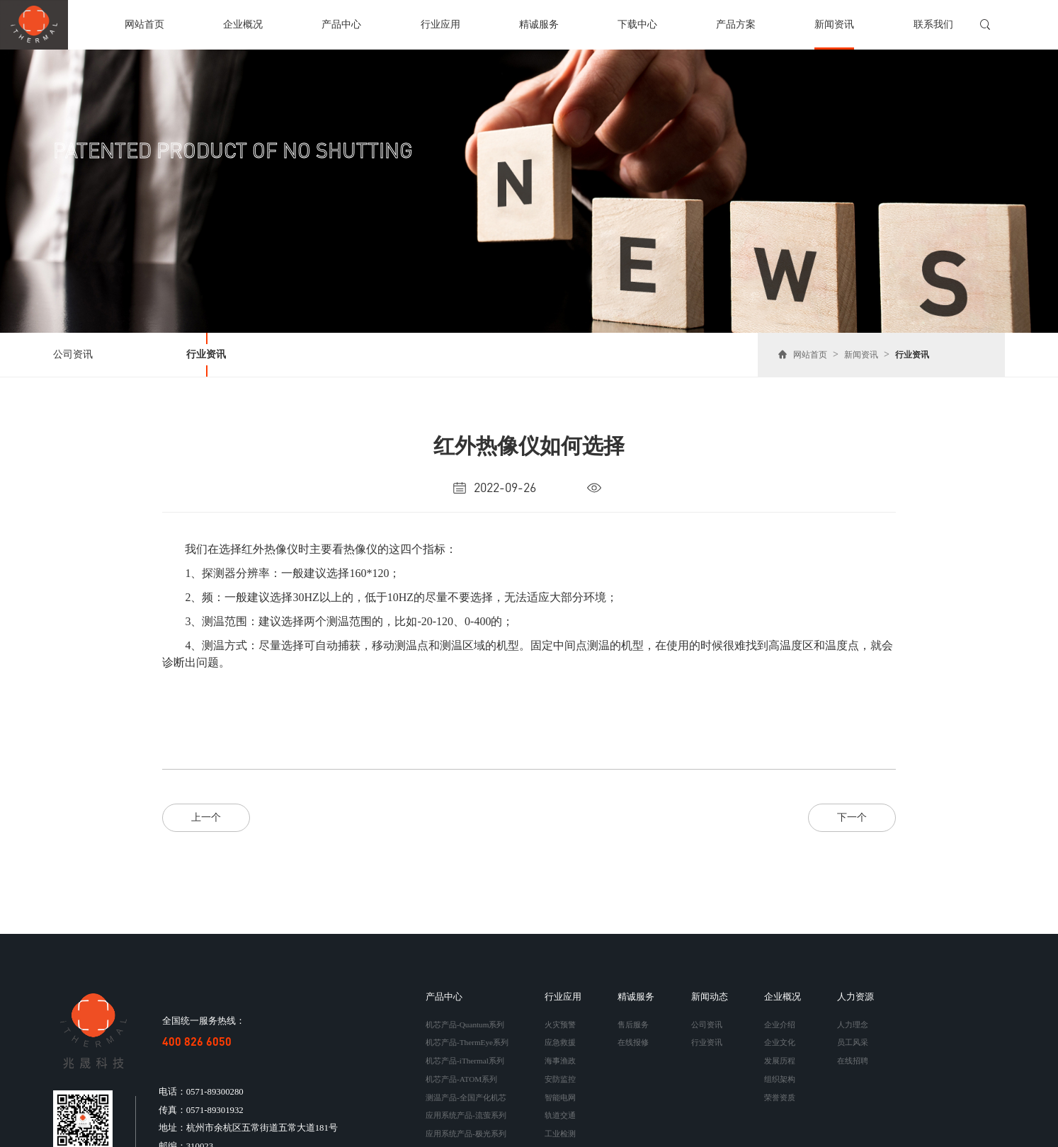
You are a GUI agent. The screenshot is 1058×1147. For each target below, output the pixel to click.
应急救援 (560, 1038)
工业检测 (560, 1121)
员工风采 (852, 1038)
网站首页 (144, 24)
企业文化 (779, 1038)
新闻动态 (709, 996)
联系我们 (933, 24)
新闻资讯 (834, 24)
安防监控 (560, 1072)
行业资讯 (206, 354)
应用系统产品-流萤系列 (466, 1105)
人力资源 (855, 996)
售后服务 (633, 1022)
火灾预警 (560, 1022)
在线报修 (633, 1038)
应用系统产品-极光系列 (466, 1121)
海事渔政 (560, 1055)
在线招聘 (852, 1055)
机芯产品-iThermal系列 (465, 1055)
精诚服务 (539, 24)
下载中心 (637, 24)
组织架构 (779, 1072)
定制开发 (560, 1138)
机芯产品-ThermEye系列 (467, 1038)
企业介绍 (779, 1022)
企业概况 (243, 24)
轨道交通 (560, 1105)
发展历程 (779, 1055)
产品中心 (341, 24)
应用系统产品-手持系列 (466, 1138)
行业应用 (440, 24)
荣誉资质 (779, 1088)
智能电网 (560, 1088)
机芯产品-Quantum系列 (465, 1022)
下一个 (852, 816)
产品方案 (736, 24)
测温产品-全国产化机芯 (466, 1088)
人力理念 (852, 1022)
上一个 (206, 816)
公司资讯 (73, 354)
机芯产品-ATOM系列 (461, 1072)
